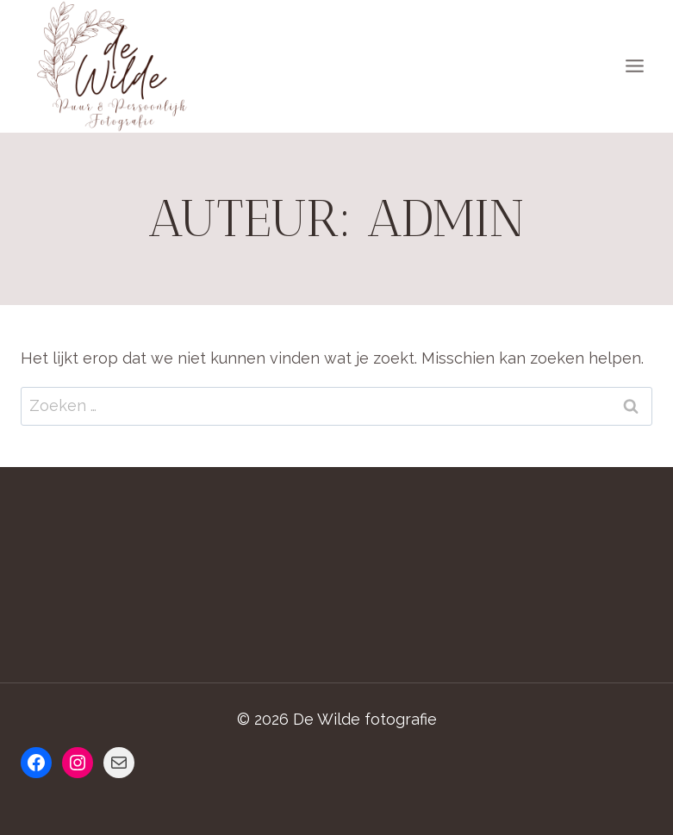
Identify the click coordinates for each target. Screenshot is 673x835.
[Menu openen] (634, 66)
